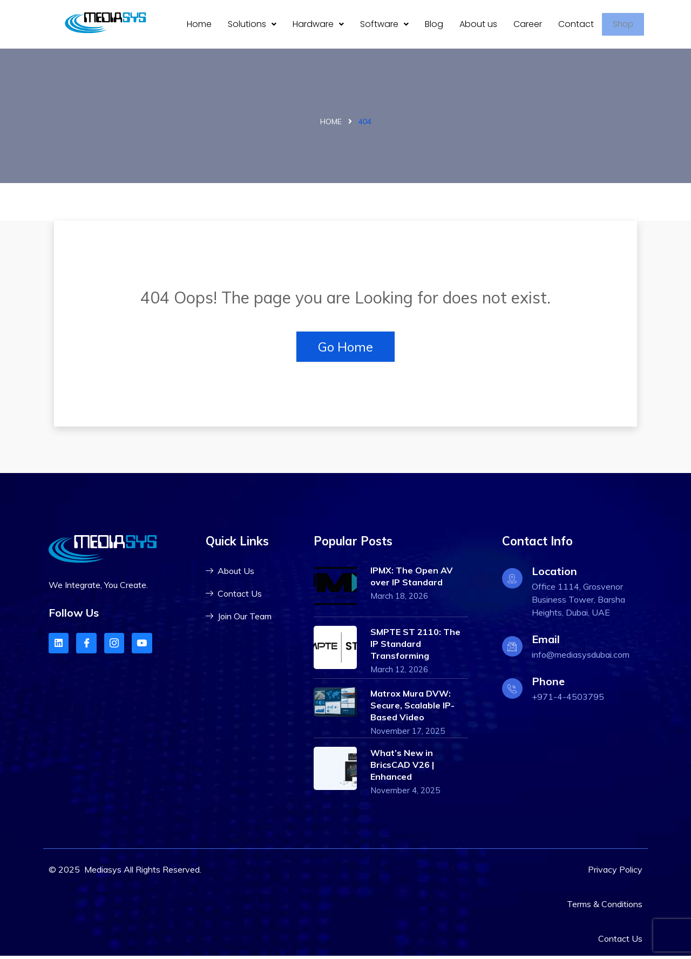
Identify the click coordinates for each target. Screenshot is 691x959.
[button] (252, 25)
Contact (576, 25)
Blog (434, 25)
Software (384, 25)
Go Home (345, 350)
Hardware (318, 25)
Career (527, 25)
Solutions (252, 25)
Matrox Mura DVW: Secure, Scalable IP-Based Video (412, 708)
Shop (625, 26)
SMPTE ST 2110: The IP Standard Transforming (415, 647)
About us (478, 25)
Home (199, 25)
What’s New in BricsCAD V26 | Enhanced (402, 768)
